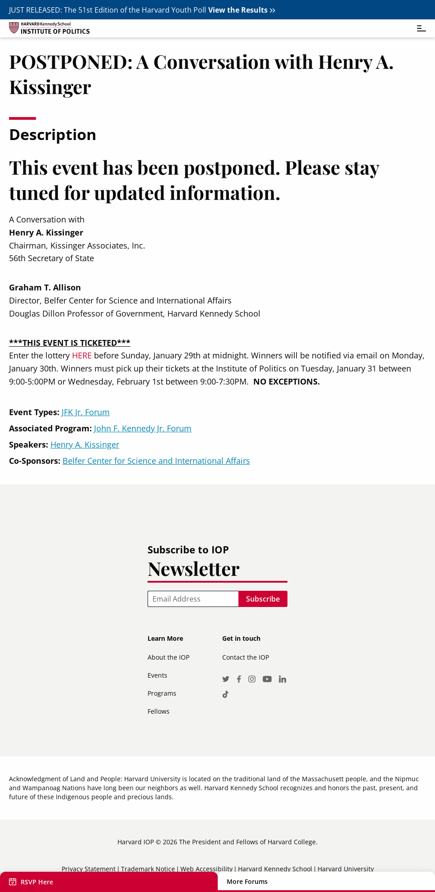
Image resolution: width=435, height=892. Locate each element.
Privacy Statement (89, 869)
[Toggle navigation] (417, 28)
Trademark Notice (148, 869)
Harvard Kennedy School (275, 869)
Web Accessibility (206, 869)
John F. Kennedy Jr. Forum (143, 428)
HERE (82, 355)
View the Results (238, 10)
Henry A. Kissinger (84, 444)
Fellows (159, 711)
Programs (162, 693)
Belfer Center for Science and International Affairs (156, 460)
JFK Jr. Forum (86, 412)
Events (157, 675)
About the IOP (168, 657)
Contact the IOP (245, 657)
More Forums (247, 882)
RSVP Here (37, 882)
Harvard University (346, 869)
